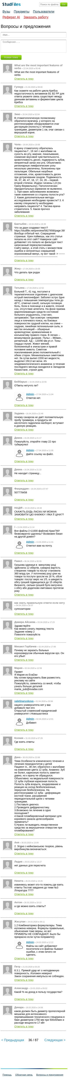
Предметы (21, 11)
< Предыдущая (12, 1040)
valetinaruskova (24, 701)
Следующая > (54, 1040)
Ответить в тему (24, 78)
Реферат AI (11, 17)
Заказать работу (36, 17)
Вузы (6, 11)
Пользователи (43, 11)
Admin (30, 394)
